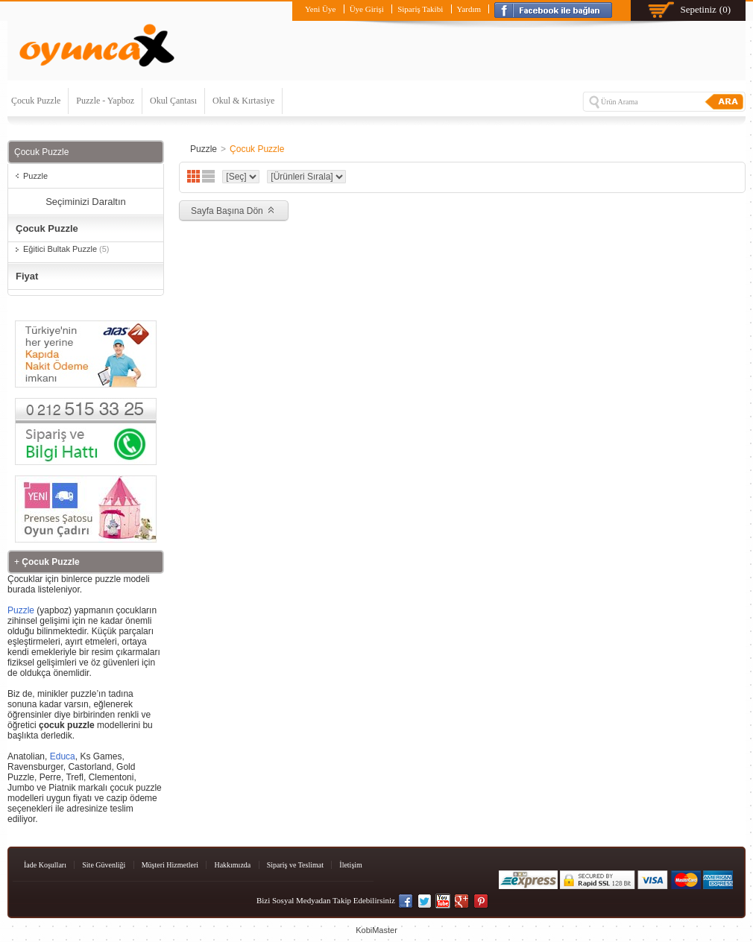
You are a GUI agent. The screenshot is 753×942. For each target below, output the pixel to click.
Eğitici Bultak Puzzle (66, 248)
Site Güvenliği (103, 865)
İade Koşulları (45, 865)
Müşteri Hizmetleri (170, 865)
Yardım (469, 8)
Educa (62, 756)
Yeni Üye (320, 8)
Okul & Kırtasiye (243, 100)
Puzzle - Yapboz (105, 100)
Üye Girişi (367, 8)
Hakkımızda (232, 865)
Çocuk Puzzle (35, 100)
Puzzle (35, 175)
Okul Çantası (173, 100)
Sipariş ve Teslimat (295, 865)
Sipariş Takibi (420, 8)
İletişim (350, 865)
